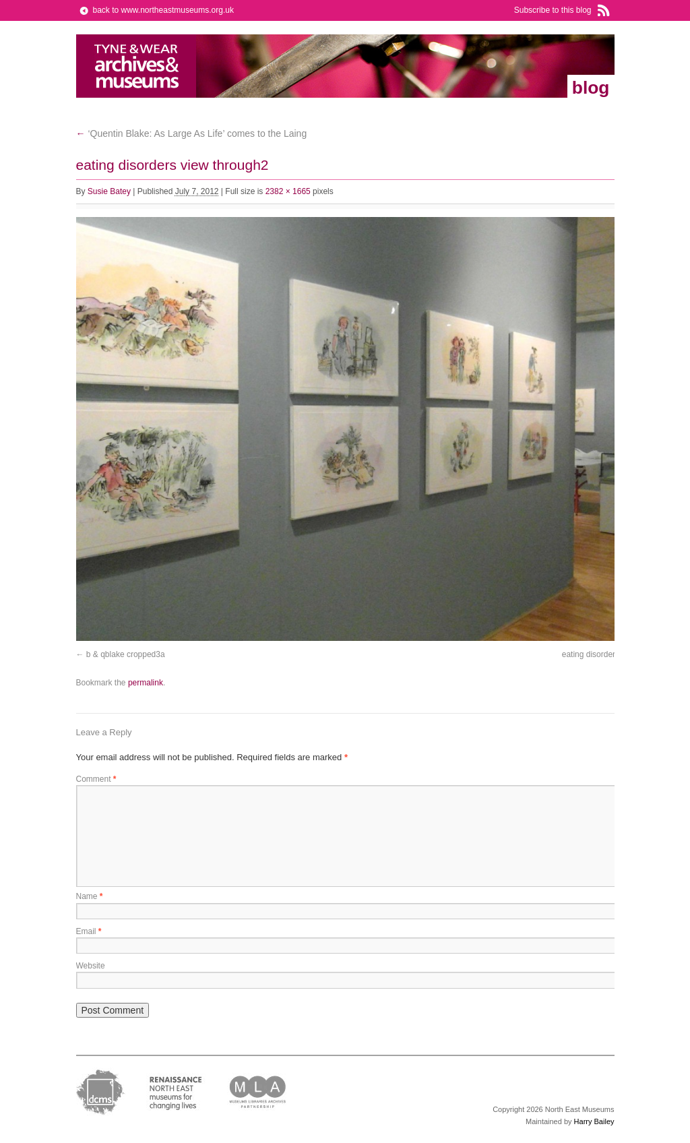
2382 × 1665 (288, 191)
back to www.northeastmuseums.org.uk (163, 10)
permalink (145, 682)
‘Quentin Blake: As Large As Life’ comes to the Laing (191, 133)
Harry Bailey (594, 1121)
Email (89, 931)
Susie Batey (109, 191)
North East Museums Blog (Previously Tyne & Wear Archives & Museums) (136, 66)
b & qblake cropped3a (125, 654)
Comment (96, 779)
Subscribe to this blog (553, 10)
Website (90, 965)
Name (89, 896)
